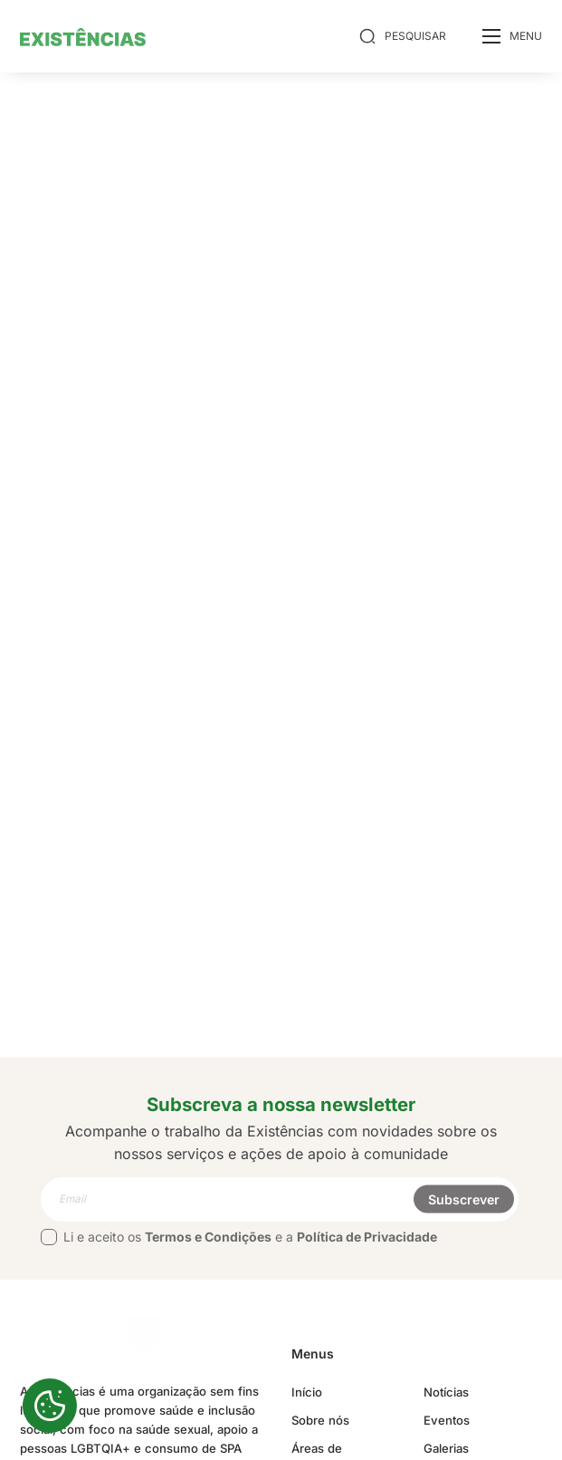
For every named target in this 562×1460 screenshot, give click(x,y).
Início (306, 1392)
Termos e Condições (208, 1236)
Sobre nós (320, 1420)
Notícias (447, 1392)
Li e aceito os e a (239, 1237)
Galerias (447, 1448)
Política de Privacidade (367, 1236)
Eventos (447, 1420)
